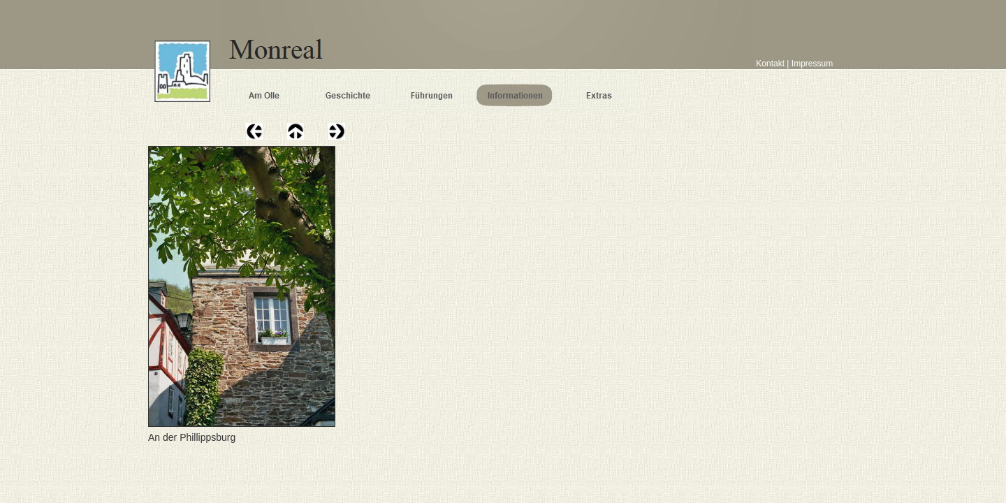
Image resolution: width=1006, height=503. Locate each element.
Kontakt (769, 63)
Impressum (812, 63)
